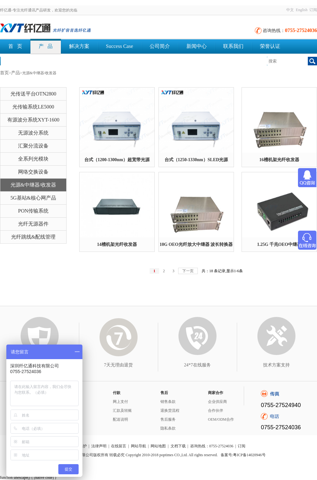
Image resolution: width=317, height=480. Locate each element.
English (301, 10)
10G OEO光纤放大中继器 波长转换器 (196, 244)
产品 (15, 72)
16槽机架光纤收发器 (279, 159)
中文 (290, 10)
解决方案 (79, 46)
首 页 (15, 46)
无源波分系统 (33, 132)
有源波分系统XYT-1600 (33, 119)
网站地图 (158, 446)
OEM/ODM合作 (221, 419)
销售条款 (168, 401)
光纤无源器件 (33, 224)
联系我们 (233, 46)
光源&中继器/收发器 (33, 184)
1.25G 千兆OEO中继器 (279, 244)
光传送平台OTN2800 (33, 93)
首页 (4, 72)
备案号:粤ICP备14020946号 (243, 455)
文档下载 (18, 60)
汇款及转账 (122, 410)
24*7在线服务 (197, 365)
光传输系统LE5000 (33, 106)
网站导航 (138, 446)
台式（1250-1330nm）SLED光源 (196, 159)
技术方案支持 (276, 365)
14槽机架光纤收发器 (117, 244)
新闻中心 (196, 46)
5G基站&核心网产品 (33, 198)
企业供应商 (217, 401)
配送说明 (120, 419)
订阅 (313, 10)
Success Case (119, 46)
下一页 (188, 271)
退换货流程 (169, 410)
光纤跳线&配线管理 (33, 237)
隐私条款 (168, 428)
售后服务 (168, 419)
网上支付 (120, 401)
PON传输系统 (33, 211)
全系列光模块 (33, 158)
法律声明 (99, 446)
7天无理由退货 (118, 365)
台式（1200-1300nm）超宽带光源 (117, 159)
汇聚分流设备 (33, 145)
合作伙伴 (215, 410)
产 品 (46, 46)
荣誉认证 (270, 46)
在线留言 (118, 446)
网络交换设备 (33, 171)
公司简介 (160, 46)
